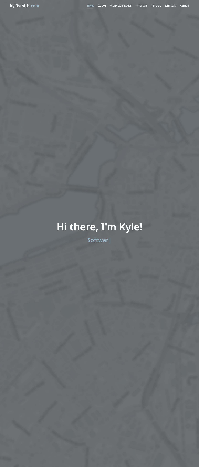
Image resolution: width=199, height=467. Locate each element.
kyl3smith (24, 5)
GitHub (184, 5)
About (102, 5)
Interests (142, 5)
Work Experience (121, 5)
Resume (156, 5)
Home (90, 5)
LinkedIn (170, 5)
